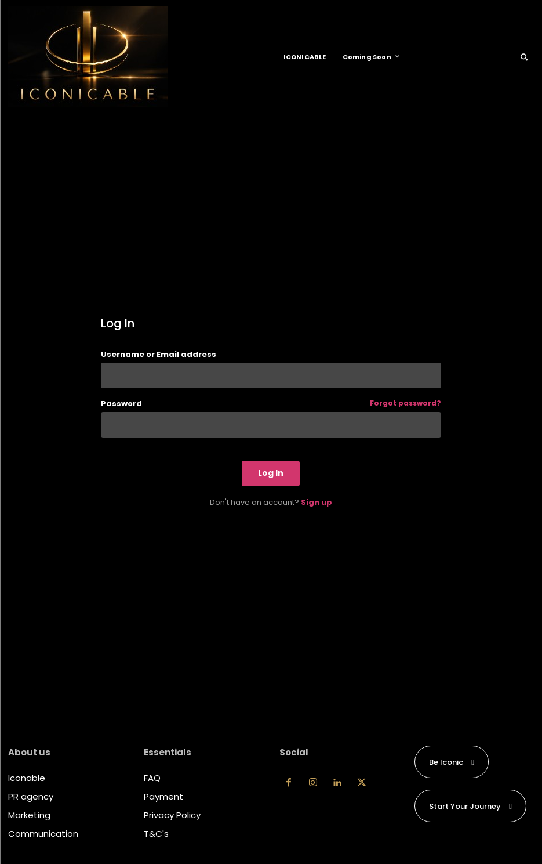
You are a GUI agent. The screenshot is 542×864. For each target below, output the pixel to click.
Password (271, 403)
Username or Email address (158, 354)
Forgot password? (405, 403)
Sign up (316, 502)
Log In (270, 473)
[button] (524, 57)
